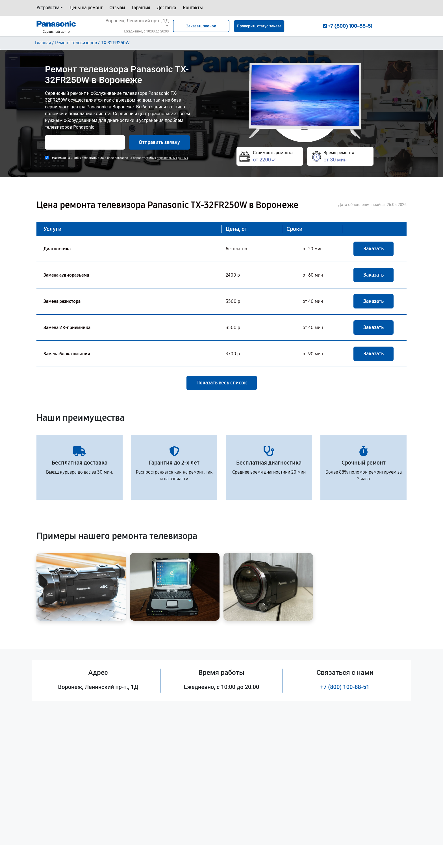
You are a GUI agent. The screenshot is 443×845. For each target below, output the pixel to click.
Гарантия (141, 7)
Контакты (193, 7)
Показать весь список (221, 383)
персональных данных (172, 158)
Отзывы (117, 7)
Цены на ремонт (86, 7)
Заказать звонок (201, 26)
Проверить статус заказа (259, 26)
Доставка (166, 7)
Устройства (47, 7)
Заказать (373, 249)
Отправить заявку (159, 142)
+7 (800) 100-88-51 (345, 687)
